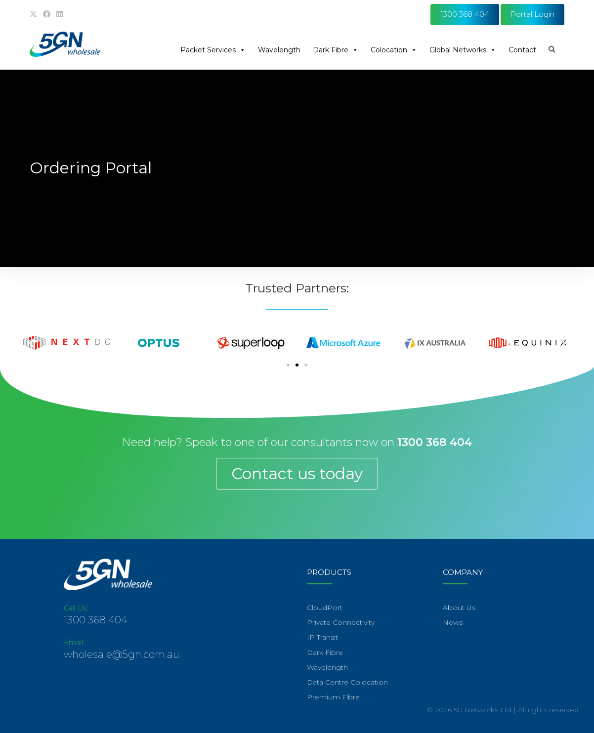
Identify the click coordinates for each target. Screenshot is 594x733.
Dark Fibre (335, 49)
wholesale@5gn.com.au (121, 654)
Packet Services (213, 49)
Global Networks (462, 49)
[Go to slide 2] (297, 365)
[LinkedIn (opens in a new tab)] (59, 14)
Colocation (394, 49)
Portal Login (532, 14)
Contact (522, 49)
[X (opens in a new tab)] (35, 14)
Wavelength (279, 49)
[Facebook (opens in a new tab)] (46, 14)
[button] (31, 342)
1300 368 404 (464, 14)
